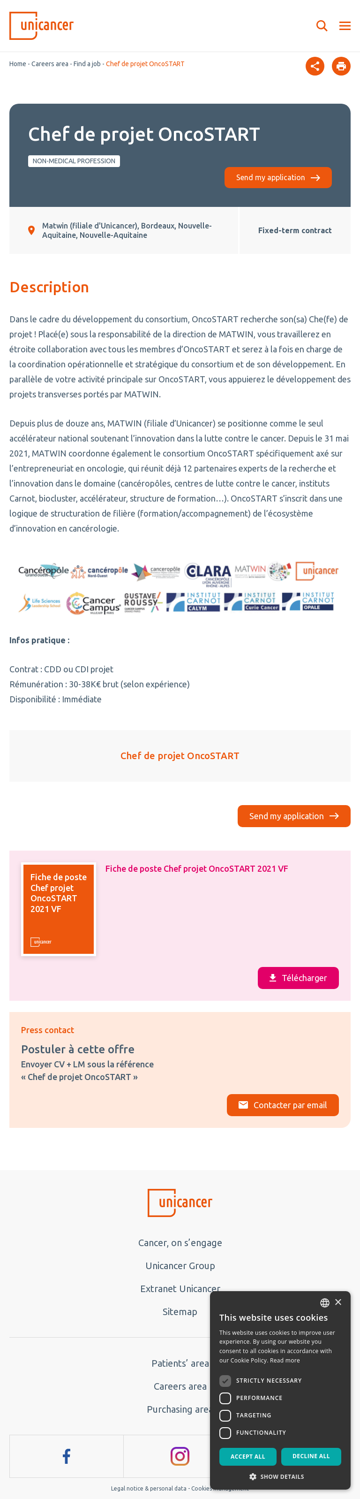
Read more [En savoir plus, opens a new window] (285, 1360)
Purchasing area (180, 1409)
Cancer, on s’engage (180, 1242)
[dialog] (280, 1390)
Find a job (87, 64)
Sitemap (180, 1311)
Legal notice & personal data (149, 1488)
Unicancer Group (180, 1265)
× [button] (337, 1302)
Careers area (49, 64)
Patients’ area (180, 1363)
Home (17, 64)
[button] (280, 1476)
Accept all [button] (248, 1457)
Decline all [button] (311, 1456)
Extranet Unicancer (180, 1288)
